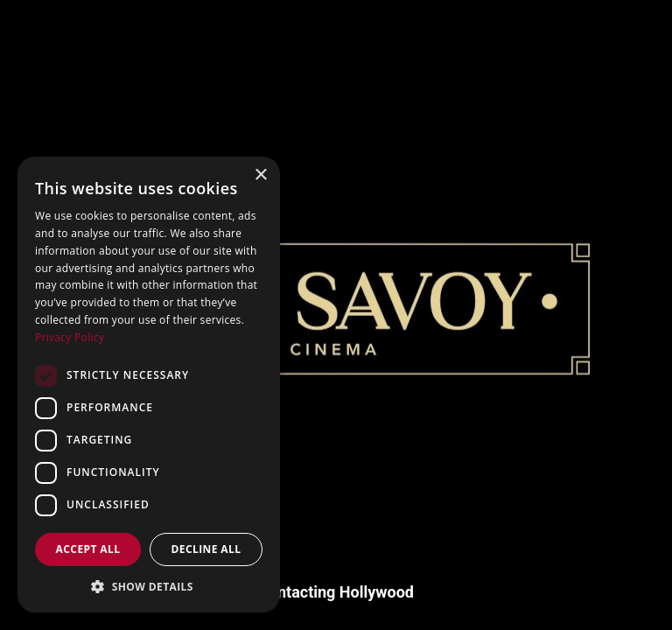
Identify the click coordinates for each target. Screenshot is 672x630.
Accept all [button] (88, 549)
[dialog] (149, 384)
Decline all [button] (207, 549)
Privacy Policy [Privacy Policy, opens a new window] (69, 337)
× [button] (260, 175)
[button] (148, 586)
